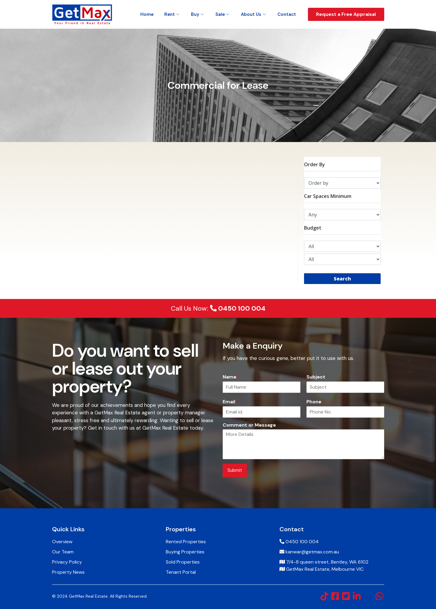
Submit (234, 470)
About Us (251, 14)
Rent (169, 14)
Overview (62, 541)
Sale (220, 14)
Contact (286, 14)
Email (231, 402)
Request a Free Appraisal (346, 14)
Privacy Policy (67, 562)
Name (231, 377)
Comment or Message (249, 425)
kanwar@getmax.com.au (312, 552)
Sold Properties (183, 562)
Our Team (63, 552)
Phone (315, 402)
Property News (68, 572)
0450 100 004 (237, 308)
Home (147, 14)
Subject (317, 377)
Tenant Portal (181, 572)
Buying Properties (185, 552)
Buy (195, 14)
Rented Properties (186, 541)
